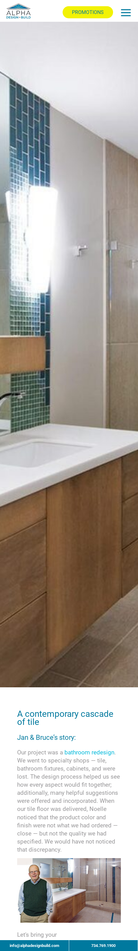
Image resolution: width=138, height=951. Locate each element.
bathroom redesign (89, 752)
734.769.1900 (103, 945)
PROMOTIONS (88, 12)
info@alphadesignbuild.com (34, 945)
